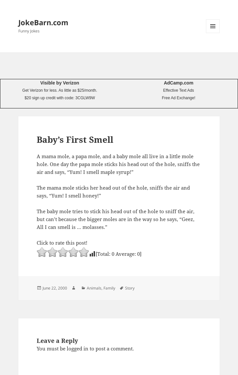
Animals (94, 288)
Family (109, 288)
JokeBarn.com (43, 22)
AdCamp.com (178, 82)
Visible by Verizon (59, 82)
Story (130, 288)
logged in (77, 348)
